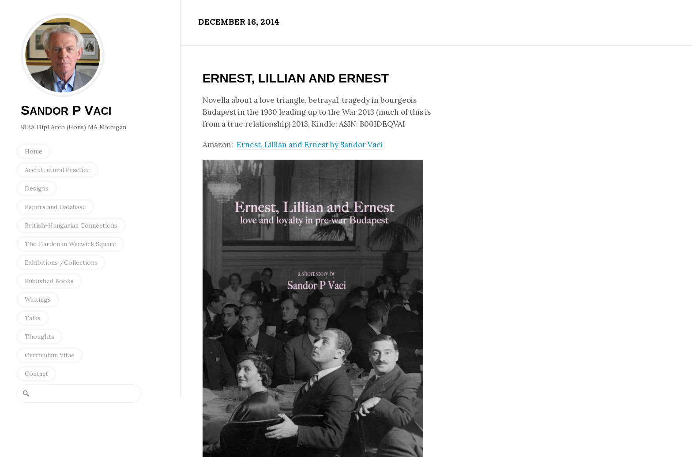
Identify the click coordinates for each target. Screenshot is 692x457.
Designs (37, 188)
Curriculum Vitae (50, 355)
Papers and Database (55, 207)
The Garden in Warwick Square (70, 244)
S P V (66, 110)
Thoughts (39, 337)
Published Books (49, 281)
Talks (33, 318)
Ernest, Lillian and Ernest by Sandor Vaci (310, 145)
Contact (36, 374)
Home (33, 151)
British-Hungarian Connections (71, 225)
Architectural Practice (57, 170)
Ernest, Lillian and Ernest (296, 78)
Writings (38, 299)
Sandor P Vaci (62, 55)
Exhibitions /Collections (61, 262)
